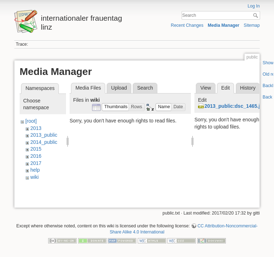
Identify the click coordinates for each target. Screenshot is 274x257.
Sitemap (252, 25)
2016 (35, 156)
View (205, 88)
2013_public (43, 135)
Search (256, 15)
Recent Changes (187, 25)
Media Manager (223, 25)
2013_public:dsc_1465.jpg (235, 106)
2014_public (43, 142)
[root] (31, 121)
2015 (35, 149)
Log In (254, 6)
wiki (34, 177)
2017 (35, 163)
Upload (119, 88)
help (35, 170)
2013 (35, 128)
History (248, 88)
